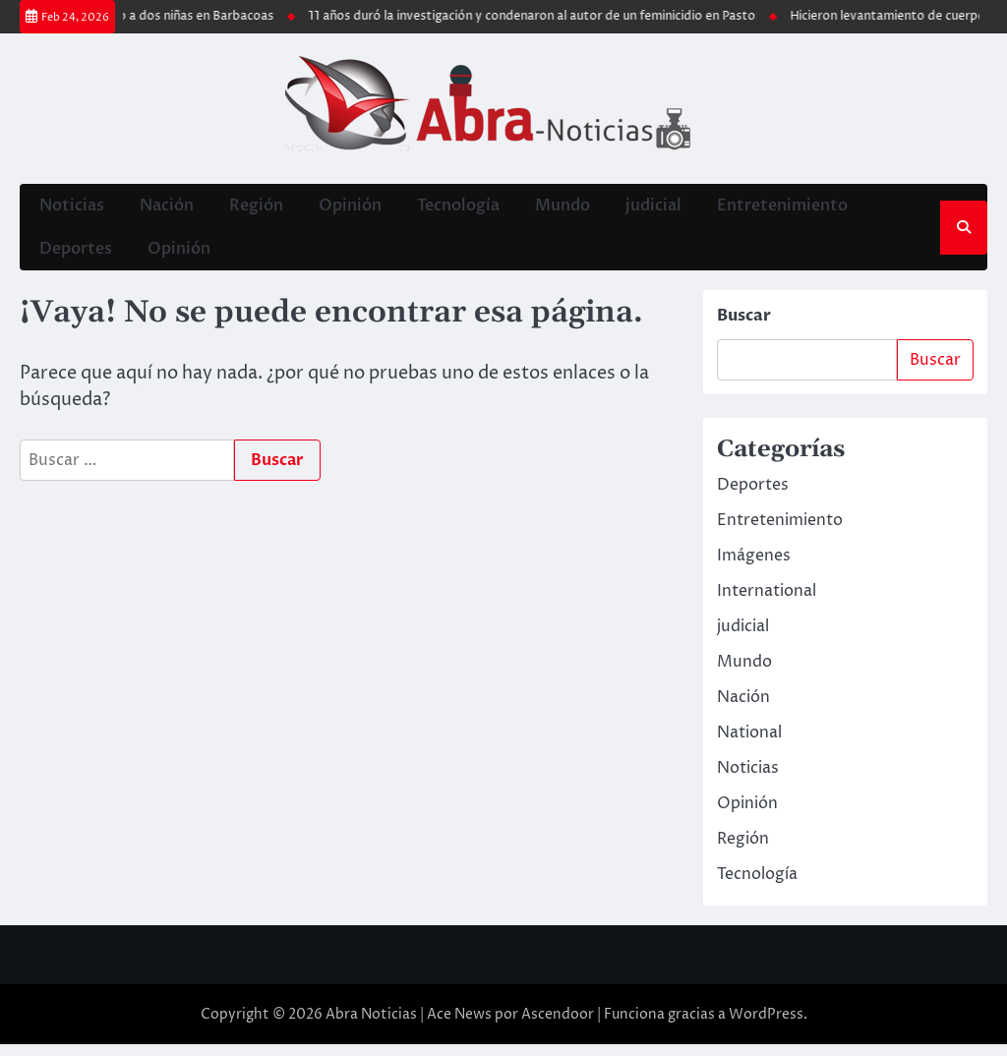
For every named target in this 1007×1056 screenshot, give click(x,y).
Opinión (348, 208)
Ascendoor (557, 1026)
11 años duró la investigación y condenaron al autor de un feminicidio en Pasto (576, 16)
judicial (651, 208)
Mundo (560, 208)
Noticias (69, 208)
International (766, 603)
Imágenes (754, 567)
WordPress (766, 1026)
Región (254, 208)
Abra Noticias (371, 1026)
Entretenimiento (780, 208)
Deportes (73, 257)
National (749, 744)
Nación (165, 208)
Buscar (744, 327)
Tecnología (456, 208)
